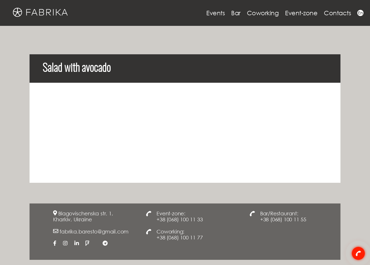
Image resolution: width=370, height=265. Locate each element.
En (360, 13)
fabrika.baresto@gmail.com (94, 231)
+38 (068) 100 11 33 (179, 219)
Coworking (263, 13)
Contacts (337, 13)
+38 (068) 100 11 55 (283, 219)
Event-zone (301, 13)
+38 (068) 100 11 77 (179, 237)
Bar (235, 13)
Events (215, 13)
